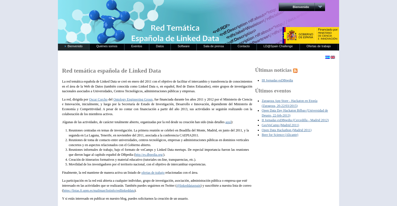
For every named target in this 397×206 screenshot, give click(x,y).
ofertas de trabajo (153, 173)
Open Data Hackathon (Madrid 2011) (287, 130)
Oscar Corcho (98, 99)
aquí (228, 122)
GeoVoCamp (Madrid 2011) (280, 125)
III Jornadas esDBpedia (277, 80)
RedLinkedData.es (115, 8)
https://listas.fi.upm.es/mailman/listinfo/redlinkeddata (99, 190)
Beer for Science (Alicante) (280, 135)
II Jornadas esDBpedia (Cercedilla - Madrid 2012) (295, 120)
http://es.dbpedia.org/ (149, 155)
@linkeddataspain (188, 185)
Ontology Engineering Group (132, 99)
